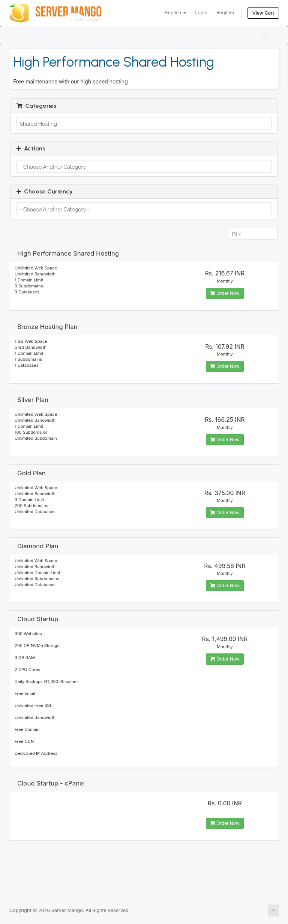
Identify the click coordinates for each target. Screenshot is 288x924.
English (175, 12)
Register (225, 12)
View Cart (263, 13)
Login (201, 12)
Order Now (225, 293)
